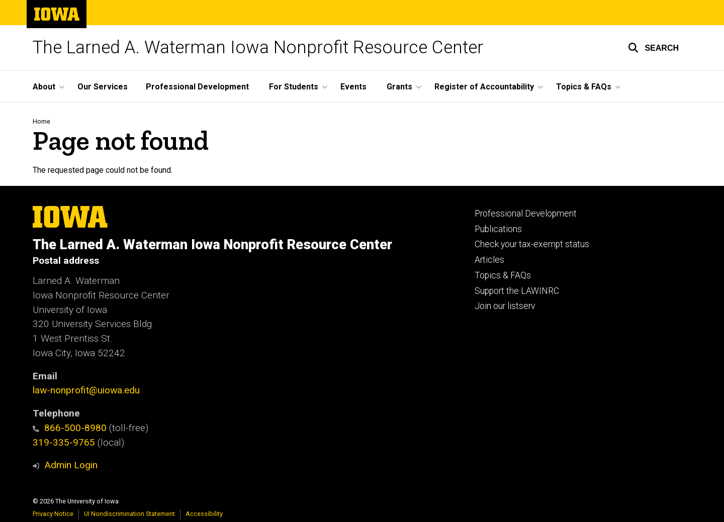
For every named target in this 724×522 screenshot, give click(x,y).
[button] (653, 47)
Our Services (102, 86)
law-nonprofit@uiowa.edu (86, 390)
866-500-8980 (70, 428)
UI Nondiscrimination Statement (129, 513)
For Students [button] (293, 86)
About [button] (44, 86)
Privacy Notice (53, 513)
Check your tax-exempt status (532, 244)
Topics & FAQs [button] (583, 86)
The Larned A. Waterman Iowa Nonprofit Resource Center (258, 47)
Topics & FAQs (503, 275)
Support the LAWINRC (517, 291)
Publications (498, 229)
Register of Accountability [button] (484, 86)
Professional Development (197, 86)
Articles (489, 260)
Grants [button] (399, 86)
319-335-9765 (64, 442)
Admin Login (71, 465)
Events (353, 86)
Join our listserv (505, 306)
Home (41, 121)
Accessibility (204, 513)
